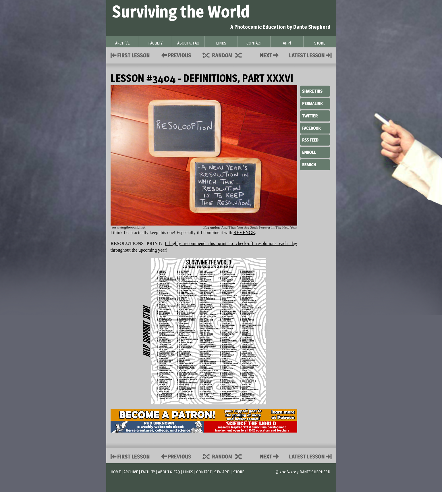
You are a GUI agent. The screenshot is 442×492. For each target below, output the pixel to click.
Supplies (226, 54)
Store (238, 471)
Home (116, 471)
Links (188, 471)
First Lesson (130, 54)
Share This (315, 91)
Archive (130, 471)
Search (315, 164)
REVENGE (244, 232)
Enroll (315, 152)
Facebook (315, 127)
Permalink (315, 103)
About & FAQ (169, 471)
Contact (270, 54)
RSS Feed (315, 140)
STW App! (222, 471)
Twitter (315, 115)
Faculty (148, 471)
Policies (175, 54)
